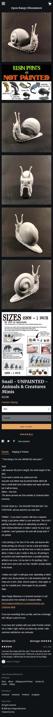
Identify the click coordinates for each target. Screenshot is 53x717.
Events (4, 684)
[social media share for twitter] (8, 441)
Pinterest (26, 694)
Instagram (35, 694)
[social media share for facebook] (3, 441)
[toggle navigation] (3, 3)
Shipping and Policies (24, 681)
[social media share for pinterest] (14, 441)
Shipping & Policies (20, 451)
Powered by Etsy (8, 712)
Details (5, 451)
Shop (4, 681)
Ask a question (24, 441)
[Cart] (49, 4)
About (10, 681)
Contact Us (39, 681)
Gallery (12, 684)
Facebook (6, 694)
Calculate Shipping (10, 402)
